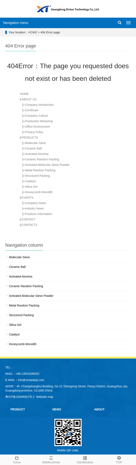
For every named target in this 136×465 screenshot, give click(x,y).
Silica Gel (31, 186)
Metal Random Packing (40, 170)
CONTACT (29, 219)
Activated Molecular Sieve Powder (47, 164)
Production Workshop (39, 121)
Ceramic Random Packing (42, 159)
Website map (44, 396)
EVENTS (27, 197)
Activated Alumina (36, 154)
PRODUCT (17, 409)
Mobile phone (51, 459)
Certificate (31, 110)
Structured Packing (37, 175)
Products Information (38, 214)
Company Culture (36, 115)
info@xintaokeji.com (31, 380)
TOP (119, 459)
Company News (35, 203)
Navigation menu (15, 23)
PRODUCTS (30, 137)
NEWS (56, 409)
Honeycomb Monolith (39, 192)
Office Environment (37, 126)
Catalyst (30, 181)
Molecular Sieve (35, 143)
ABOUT (99, 409)
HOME (32, 32)
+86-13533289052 (27, 373)
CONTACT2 (29, 225)
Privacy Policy (34, 132)
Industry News (34, 208)
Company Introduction (39, 104)
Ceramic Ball (33, 148)
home (17, 459)
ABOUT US (29, 99)
